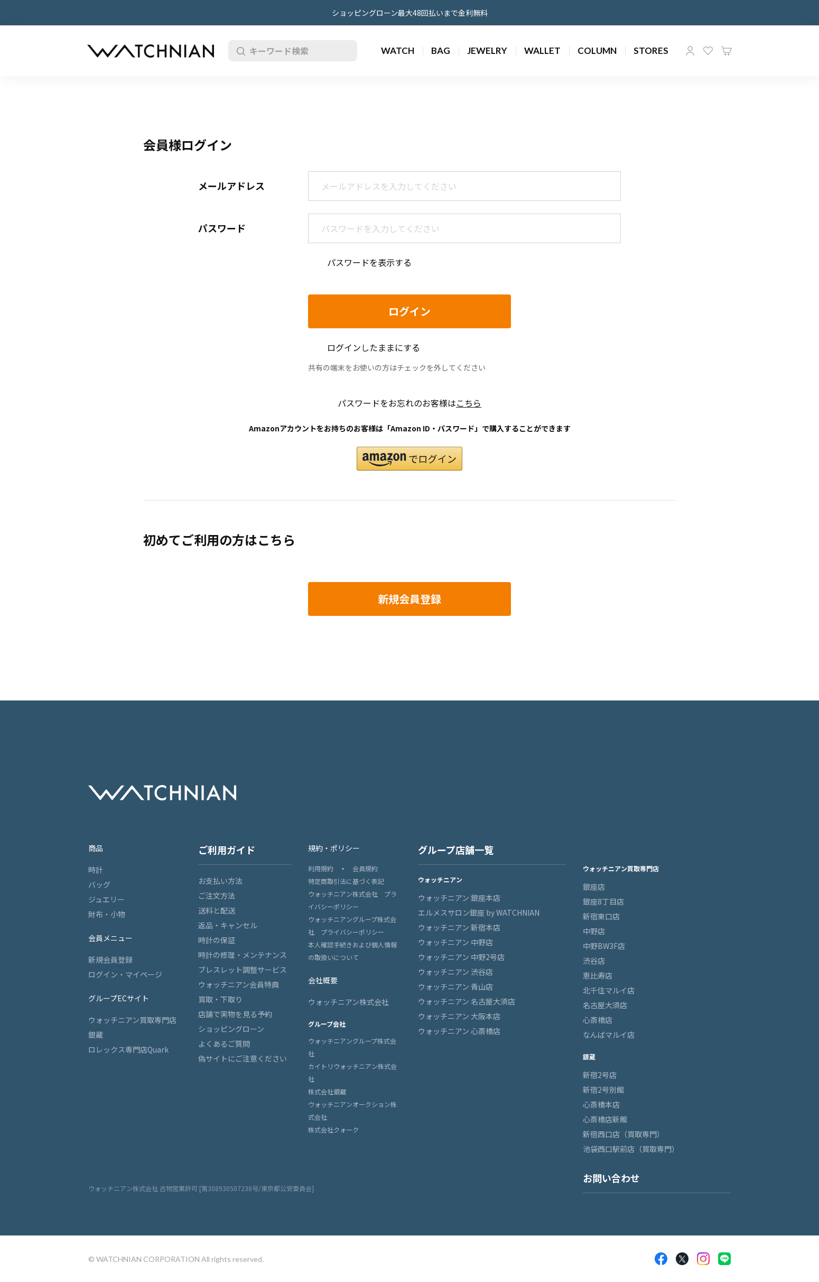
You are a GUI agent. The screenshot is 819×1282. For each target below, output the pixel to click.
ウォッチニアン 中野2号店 (461, 957)
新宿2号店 (600, 1074)
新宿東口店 (601, 916)
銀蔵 (95, 1034)
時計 (95, 869)
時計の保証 (216, 940)
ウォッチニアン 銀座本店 (459, 897)
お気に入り (708, 51)
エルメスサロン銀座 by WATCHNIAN (478, 912)
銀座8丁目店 (603, 901)
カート (726, 51)
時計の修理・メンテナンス (242, 954)
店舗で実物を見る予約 (235, 1014)
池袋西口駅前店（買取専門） (631, 1148)
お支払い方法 (220, 880)
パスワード (222, 228)
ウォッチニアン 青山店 (455, 986)
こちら (468, 402)
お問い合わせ (611, 1178)
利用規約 (320, 868)
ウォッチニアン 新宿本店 (459, 927)
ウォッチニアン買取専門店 (132, 1019)
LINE (724, 1258)
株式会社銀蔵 (327, 1091)
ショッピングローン (231, 1028)
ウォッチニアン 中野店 (455, 942)
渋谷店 (594, 960)
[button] (409, 459)
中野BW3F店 (604, 945)
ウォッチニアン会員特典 (238, 984)
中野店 (594, 931)
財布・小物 (106, 914)
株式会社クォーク (333, 1129)
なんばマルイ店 (609, 1034)
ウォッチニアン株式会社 (348, 1002)
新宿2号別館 (603, 1089)
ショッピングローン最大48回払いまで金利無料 (410, 12)
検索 (238, 50)
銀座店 (594, 886)
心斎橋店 (597, 1019)
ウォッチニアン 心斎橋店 (459, 1031)
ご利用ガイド (226, 849)
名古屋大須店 (605, 1005)
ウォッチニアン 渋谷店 (455, 971)
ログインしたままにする (373, 347)
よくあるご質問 (224, 1043)
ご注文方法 (216, 895)
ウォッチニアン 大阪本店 (459, 1016)
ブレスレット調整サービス (242, 969)
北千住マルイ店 (609, 990)
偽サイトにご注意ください (242, 1058)
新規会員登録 (110, 959)
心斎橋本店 (601, 1104)
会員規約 (365, 868)
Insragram (703, 1258)
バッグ (99, 884)
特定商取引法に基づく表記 (346, 881)
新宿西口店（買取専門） (623, 1134)
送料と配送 (216, 910)
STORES (651, 50)
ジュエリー (106, 899)
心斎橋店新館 (605, 1119)
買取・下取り (220, 999)
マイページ (690, 51)
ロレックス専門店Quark (128, 1049)
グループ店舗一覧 (456, 849)
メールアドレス (231, 185)
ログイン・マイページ (125, 974)
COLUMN (597, 50)
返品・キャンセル (227, 925)
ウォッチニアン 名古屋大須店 (466, 1001)
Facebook (661, 1258)
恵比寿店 (597, 975)
